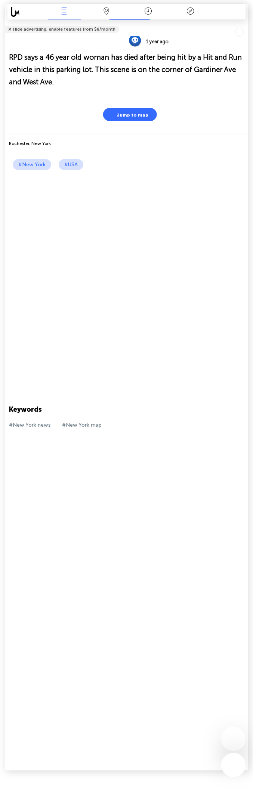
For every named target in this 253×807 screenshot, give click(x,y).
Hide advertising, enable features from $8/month (64, 29)
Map (106, 11)
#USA (71, 164)
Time (148, 11)
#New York (32, 164)
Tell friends (244, 24)
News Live (64, 11)
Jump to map (127, 114)
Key (190, 11)
